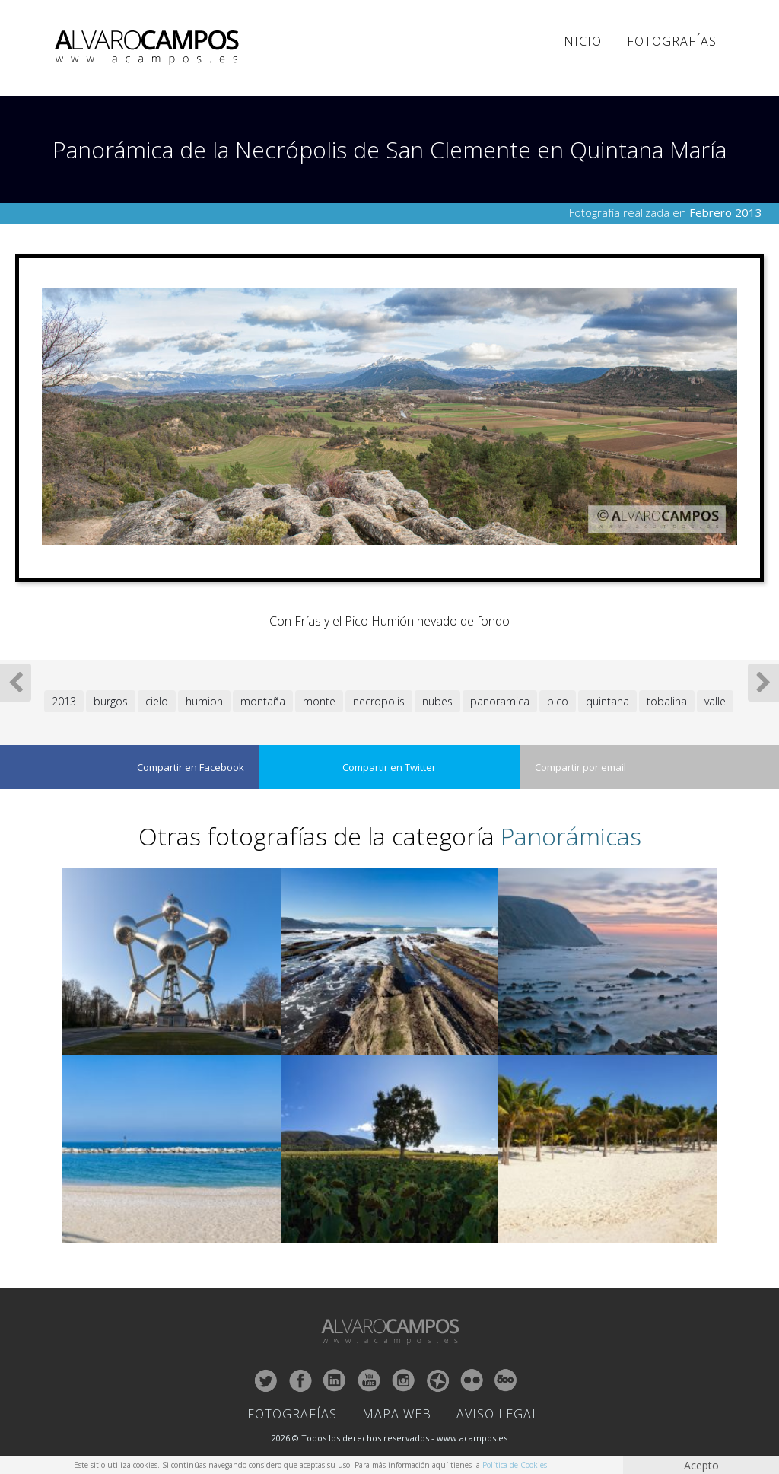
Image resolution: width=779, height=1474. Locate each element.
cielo (156, 701)
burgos (111, 701)
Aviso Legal (497, 1414)
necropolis (379, 701)
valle (715, 701)
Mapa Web (396, 1414)
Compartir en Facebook (190, 767)
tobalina (667, 701)
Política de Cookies (514, 1465)
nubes (437, 701)
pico (557, 701)
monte (319, 701)
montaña (262, 701)
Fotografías (672, 41)
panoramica (499, 701)
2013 (64, 701)
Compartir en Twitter (389, 767)
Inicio (580, 41)
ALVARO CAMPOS (149, 47)
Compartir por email (580, 767)
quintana (607, 701)
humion (204, 701)
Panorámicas (571, 836)
